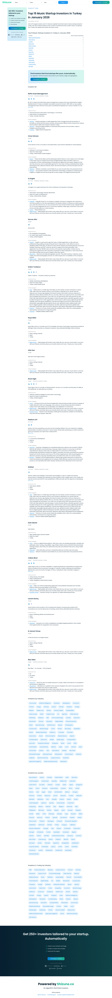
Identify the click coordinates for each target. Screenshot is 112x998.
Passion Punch (34, 411)
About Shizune (42, 994)
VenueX (32, 126)
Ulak (31, 290)
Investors (30, 8)
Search (63, 2)
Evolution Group (34, 592)
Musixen (32, 457)
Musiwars (32, 623)
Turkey (36, 8)
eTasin (31, 210)
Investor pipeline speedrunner (65, 994)
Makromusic (33, 211)
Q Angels (31, 41)
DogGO (32, 242)
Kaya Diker (31, 48)
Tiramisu (32, 311)
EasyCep (32, 447)
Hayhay (32, 121)
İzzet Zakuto (31, 58)
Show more (30, 107)
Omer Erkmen (32, 39)
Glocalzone (33, 686)
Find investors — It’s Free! (101, 2)
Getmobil (32, 550)
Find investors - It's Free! (56, 958)
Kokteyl (30, 56)
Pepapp (32, 516)
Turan (31, 403)
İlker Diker (31, 66)
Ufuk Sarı (31, 50)
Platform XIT (31, 54)
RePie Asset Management (34, 37)
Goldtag (32, 130)
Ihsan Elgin (31, 52)
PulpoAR (32, 201)
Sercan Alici (31, 43)
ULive (31, 543)
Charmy (32, 308)
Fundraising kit (51, 994)
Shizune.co (65, 984)
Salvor (31, 159)
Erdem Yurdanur (32, 46)
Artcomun (32, 682)
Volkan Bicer (31, 60)
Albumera (32, 254)
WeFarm (32, 169)
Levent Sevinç (32, 62)
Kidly (31, 585)
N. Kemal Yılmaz (32, 64)
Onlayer (32, 170)
